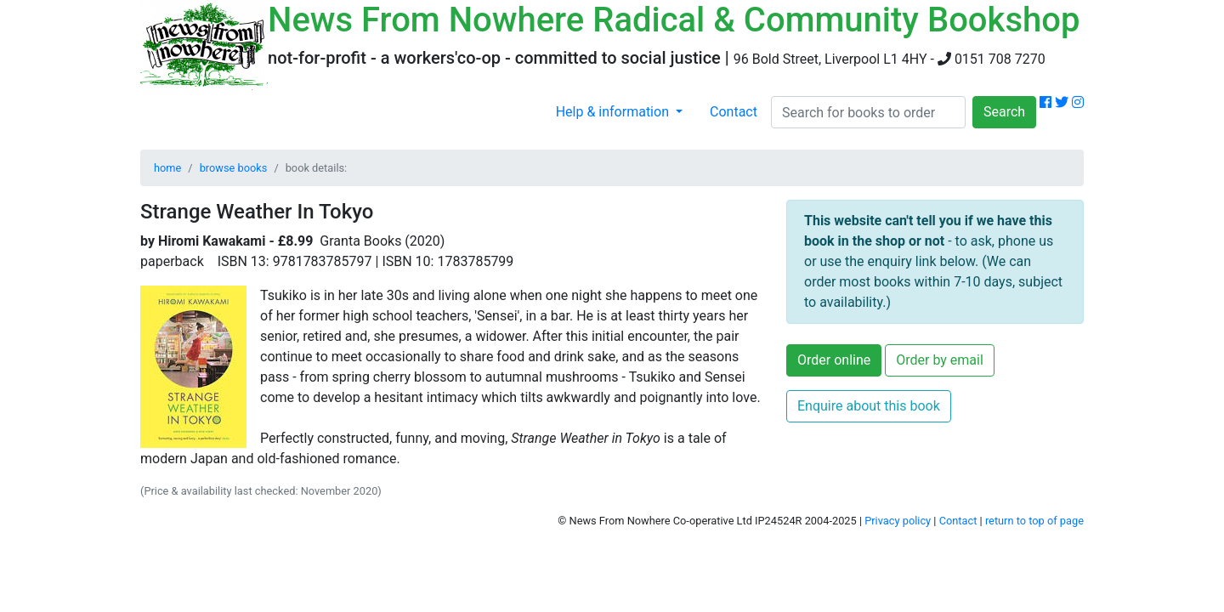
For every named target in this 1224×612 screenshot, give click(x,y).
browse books (234, 168)
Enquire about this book (868, 406)
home (167, 168)
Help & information (614, 112)
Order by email (939, 360)
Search (1004, 112)
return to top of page (1034, 520)
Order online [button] (833, 360)
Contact (733, 112)
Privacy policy (897, 520)
